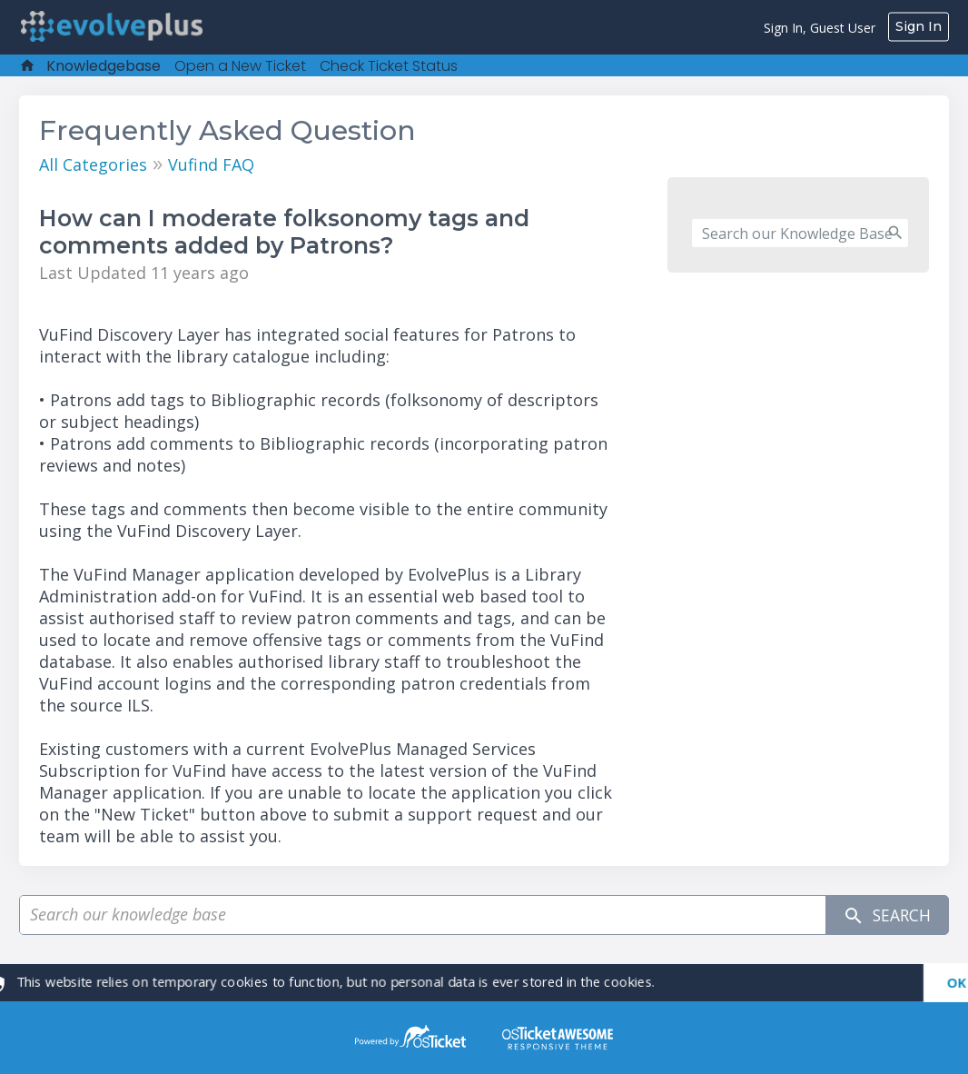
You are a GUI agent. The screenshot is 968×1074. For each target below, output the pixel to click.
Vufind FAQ (211, 164)
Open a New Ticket (240, 65)
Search (884, 915)
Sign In (918, 26)
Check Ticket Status (389, 65)
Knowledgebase (103, 65)
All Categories (93, 164)
